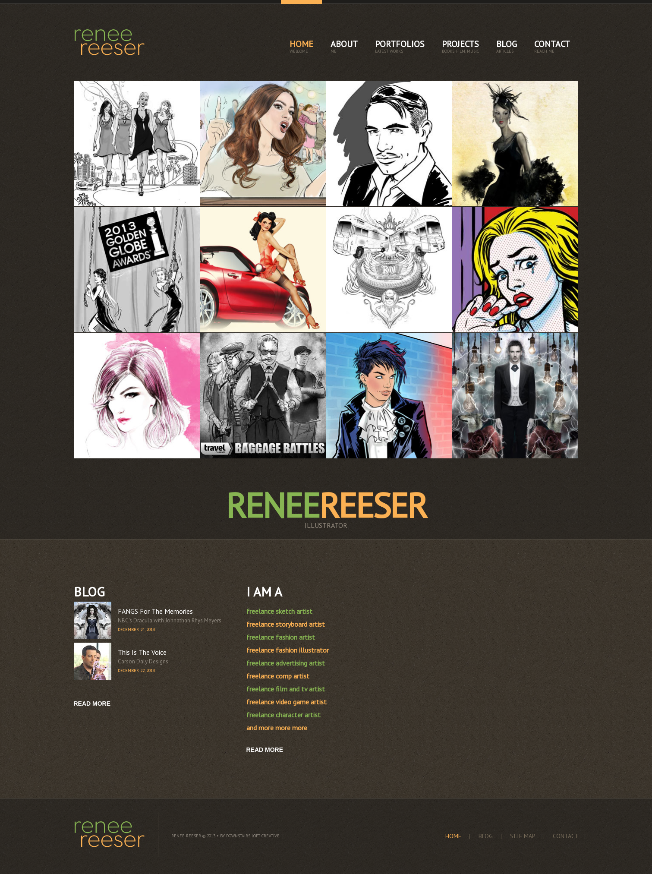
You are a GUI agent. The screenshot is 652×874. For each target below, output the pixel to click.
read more (92, 703)
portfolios (400, 46)
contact (552, 46)
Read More (264, 749)
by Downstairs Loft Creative (250, 836)
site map (522, 836)
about (344, 46)
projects (460, 46)
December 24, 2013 (136, 629)
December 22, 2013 (136, 670)
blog (506, 46)
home (301, 46)
